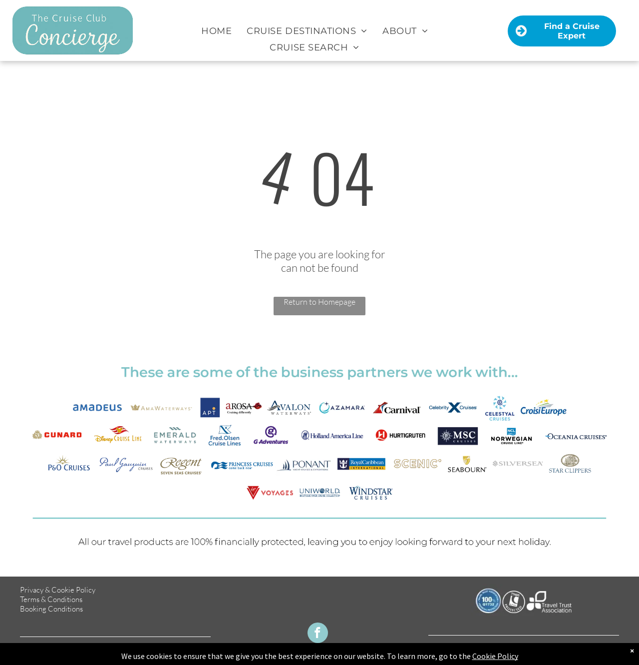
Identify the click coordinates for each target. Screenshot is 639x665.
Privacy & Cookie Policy (57, 590)
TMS (611, 655)
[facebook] (318, 634)
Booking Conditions (51, 609)
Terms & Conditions (51, 599)
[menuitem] (216, 30)
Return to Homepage (319, 302)
